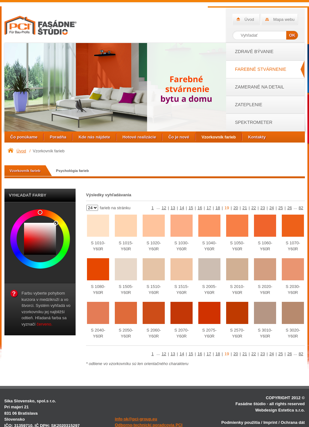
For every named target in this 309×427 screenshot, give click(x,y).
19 (227, 207)
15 (190, 207)
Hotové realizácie (139, 137)
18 (217, 207)
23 (262, 207)
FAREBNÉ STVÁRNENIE (260, 69)
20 (235, 207)
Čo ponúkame (24, 137)
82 (301, 207)
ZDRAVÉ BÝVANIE (254, 51)
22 (253, 207)
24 (271, 207)
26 (289, 207)
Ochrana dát (293, 422)
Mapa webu (283, 19)
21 (244, 207)
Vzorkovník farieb (218, 137)
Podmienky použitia (240, 422)
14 (182, 207)
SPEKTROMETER (253, 122)
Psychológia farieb (72, 170)
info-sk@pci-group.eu (136, 419)
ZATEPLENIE (248, 104)
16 (200, 207)
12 (164, 207)
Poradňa (58, 137)
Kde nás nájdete (94, 137)
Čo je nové (178, 137)
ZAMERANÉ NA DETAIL (259, 86)
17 (209, 207)
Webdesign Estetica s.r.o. (280, 410)
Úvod (249, 19)
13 (172, 207)
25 (280, 207)
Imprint (270, 422)
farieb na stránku (114, 207)
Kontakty (257, 137)
